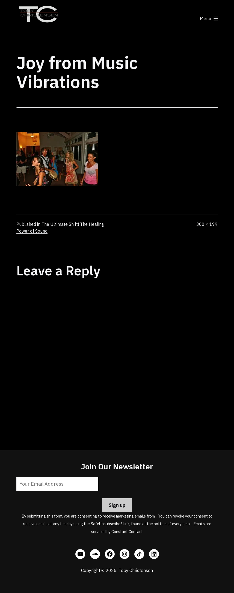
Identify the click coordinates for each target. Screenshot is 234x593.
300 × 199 (207, 224)
